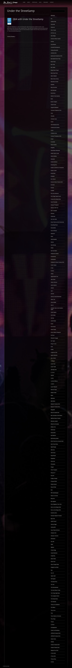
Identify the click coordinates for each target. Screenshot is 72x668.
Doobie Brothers (54, 161)
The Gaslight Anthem (55, 595)
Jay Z (52, 290)
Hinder (52, 247)
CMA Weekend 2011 (55, 124)
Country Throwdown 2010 (56, 136)
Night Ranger (53, 446)
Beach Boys (53, 61)
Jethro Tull (53, 299)
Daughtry (52, 147)
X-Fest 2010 (53, 653)
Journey (52, 318)
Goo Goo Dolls (54, 219)
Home (24, 2)
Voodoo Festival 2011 (55, 647)
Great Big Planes (54, 224)
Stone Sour (53, 561)
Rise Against (53, 501)
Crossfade (53, 141)
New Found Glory (54, 444)
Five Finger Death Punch (56, 196)
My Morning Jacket (54, 438)
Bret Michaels (53, 90)
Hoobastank (53, 259)
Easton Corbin (54, 170)
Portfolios (34, 2)
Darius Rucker (54, 144)
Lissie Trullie (53, 366)
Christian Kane (54, 118)
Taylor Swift (53, 575)
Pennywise (53, 464)
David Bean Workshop (55, 150)
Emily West (53, 173)
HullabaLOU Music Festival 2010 (57, 262)
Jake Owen (53, 279)
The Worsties (53, 601)
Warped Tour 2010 (54, 650)
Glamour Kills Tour (54, 207)
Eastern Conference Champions (57, 167)
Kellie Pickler (53, 329)
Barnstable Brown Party (55, 58)
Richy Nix (53, 498)
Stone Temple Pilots (55, 564)
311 (51, 18)
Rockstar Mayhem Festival (56, 515)
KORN (52, 349)
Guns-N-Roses (54, 230)
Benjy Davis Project (55, 70)
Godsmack (53, 216)
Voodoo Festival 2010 (55, 644)
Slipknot (52, 547)
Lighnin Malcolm (54, 355)
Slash (52, 544)
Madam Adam (53, 392)
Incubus (52, 270)
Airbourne (53, 27)
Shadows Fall (53, 532)
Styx (52, 570)
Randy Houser (54, 484)
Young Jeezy (53, 659)
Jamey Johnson (54, 282)
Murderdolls (53, 432)
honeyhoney (53, 256)
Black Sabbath (54, 75)
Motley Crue (53, 426)
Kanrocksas (53, 326)
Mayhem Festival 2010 (55, 404)
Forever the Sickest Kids (56, 199)
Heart (52, 236)
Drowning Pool (54, 164)
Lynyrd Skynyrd (54, 386)
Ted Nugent (53, 578)
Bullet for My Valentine (55, 96)
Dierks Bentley (54, 156)
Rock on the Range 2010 (56, 507)
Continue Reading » (11, 36)
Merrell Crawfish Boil (55, 412)
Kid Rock (52, 335)
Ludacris (52, 383)
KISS (52, 346)
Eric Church (53, 179)
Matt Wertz (53, 401)
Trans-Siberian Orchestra (56, 616)
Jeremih (52, 293)
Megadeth (53, 409)
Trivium (52, 621)
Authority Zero (54, 53)
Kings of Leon (53, 343)
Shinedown (53, 538)
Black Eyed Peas (54, 73)
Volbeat (52, 641)
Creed (52, 139)
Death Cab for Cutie (55, 153)
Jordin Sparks (53, 312)
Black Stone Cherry (55, 78)
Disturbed (53, 159)
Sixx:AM (52, 541)
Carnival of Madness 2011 (56, 110)
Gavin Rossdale (54, 202)
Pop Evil (52, 475)
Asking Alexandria (54, 50)
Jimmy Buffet (53, 302)
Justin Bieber (53, 320)
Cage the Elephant (54, 107)
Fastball (52, 190)
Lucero (52, 378)
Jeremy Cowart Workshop (56, 296)
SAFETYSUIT (53, 521)
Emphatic (53, 176)
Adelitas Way (53, 21)
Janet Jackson (54, 285)
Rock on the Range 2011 (56, 510)
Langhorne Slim (54, 352)
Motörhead (53, 429)
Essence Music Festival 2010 (57, 182)
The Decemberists (54, 587)
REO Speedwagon (54, 492)
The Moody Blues (54, 598)
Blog (40, 2)
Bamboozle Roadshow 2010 (56, 55)
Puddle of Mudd (54, 478)
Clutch (52, 121)
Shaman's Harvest (54, 535)
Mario (52, 395)
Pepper (52, 467)
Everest (52, 187)
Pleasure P (53, 472)
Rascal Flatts (53, 487)
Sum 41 (52, 573)
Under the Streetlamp (55, 630)
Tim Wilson (53, 607)
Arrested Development (55, 47)
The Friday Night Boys (55, 593)
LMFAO (52, 375)
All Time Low (53, 33)
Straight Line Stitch (54, 567)
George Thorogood (54, 204)
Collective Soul (54, 133)
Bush (52, 98)
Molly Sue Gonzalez (55, 424)
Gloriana (52, 213)
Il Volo (52, 267)
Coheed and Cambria (55, 127)
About (28, 2)
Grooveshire (53, 227)
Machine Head (54, 389)
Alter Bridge (53, 35)
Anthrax (52, 41)
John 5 (52, 305)
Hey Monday (53, 245)
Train (52, 613)
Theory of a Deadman (55, 604)
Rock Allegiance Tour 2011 (56, 504)
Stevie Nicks (53, 558)
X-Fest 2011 (53, 656)
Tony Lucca (53, 610)
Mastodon (53, 398)
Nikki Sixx (53, 449)
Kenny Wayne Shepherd (56, 332)
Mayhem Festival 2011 (55, 406)
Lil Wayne (53, 361)
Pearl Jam (53, 461)
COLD (52, 130)
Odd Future (53, 452)
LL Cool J (53, 372)
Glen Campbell (54, 210)
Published (45, 2)
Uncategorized (54, 627)
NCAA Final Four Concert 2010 (57, 441)
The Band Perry (54, 581)
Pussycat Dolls (54, 481)
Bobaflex (52, 84)
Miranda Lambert (54, 421)
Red (51, 489)
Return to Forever (54, 495)
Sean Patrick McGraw (55, 530)
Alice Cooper (53, 30)
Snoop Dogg (53, 550)
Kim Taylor (53, 340)
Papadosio (53, 458)
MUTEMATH (53, 435)
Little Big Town (54, 369)
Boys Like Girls (54, 87)
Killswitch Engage (54, 338)
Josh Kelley (53, 315)
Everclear (53, 184)
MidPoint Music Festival (55, 418)
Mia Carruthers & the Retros (56, 415)
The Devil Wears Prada (55, 590)
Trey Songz (53, 618)
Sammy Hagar (54, 524)
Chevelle (52, 116)
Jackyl (52, 273)
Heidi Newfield (54, 239)
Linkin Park (53, 363)
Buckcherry (53, 93)
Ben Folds (53, 64)
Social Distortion (54, 553)
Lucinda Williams (54, 381)
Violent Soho (53, 638)
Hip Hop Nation (54, 250)
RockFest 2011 (54, 512)
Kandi (52, 323)
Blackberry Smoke (54, 81)
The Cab (52, 584)
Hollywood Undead (54, 253)
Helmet (52, 242)
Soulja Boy (53, 555)
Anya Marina (53, 44)
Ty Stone (52, 624)
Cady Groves (53, 104)
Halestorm (53, 233)
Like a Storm (53, 358)
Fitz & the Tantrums (55, 193)
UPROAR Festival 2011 (55, 636)
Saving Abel (53, 527)
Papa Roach (53, 455)
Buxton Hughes (54, 101)
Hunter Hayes (53, 265)
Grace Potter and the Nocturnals (57, 222)
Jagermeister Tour (54, 276)
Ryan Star (53, 518)
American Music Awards (55, 38)
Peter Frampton (54, 469)
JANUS (52, 288)
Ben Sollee (53, 67)
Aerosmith (53, 24)
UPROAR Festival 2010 (55, 633)
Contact (52, 2)
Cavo (52, 113)
